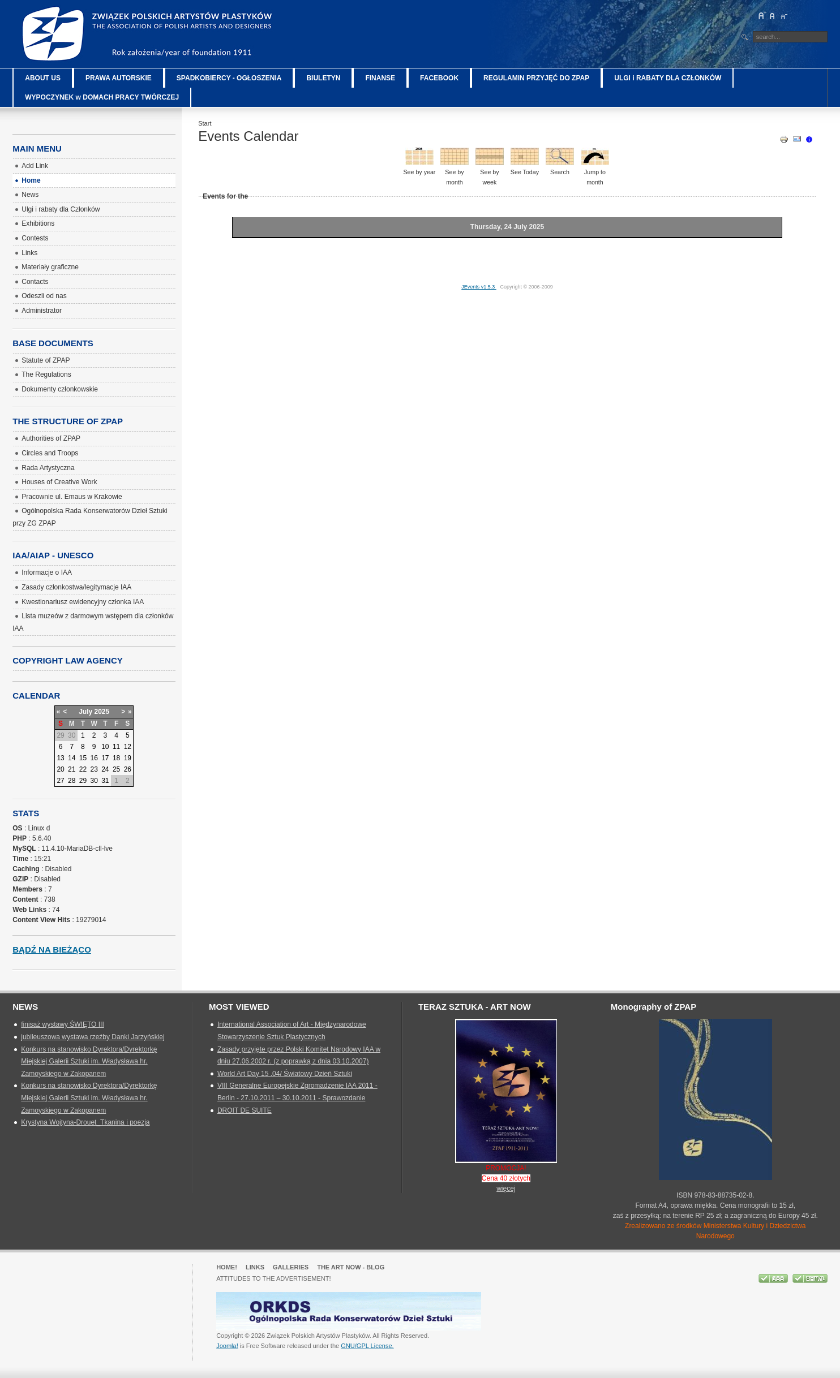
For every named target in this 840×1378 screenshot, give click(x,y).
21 (71, 769)
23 (93, 769)
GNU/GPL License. (367, 1345)
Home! (226, 1267)
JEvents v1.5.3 (478, 287)
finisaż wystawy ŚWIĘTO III (62, 1024)
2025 (102, 712)
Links (255, 1267)
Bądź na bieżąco (51, 949)
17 (105, 758)
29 (83, 781)
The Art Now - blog (350, 1267)
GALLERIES (290, 1267)
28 (71, 781)
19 (127, 758)
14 (71, 758)
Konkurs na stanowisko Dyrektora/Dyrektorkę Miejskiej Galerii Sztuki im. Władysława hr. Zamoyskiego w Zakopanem (89, 1061)
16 (93, 758)
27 (60, 781)
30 (93, 781)
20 (60, 769)
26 (127, 769)
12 (127, 747)
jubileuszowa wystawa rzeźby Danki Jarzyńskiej (92, 1037)
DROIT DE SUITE (244, 1110)
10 (105, 747)
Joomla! (227, 1345)
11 (116, 747)
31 (105, 781)
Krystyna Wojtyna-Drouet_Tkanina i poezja (85, 1122)
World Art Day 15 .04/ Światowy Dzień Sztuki (284, 1074)
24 (105, 769)
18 (116, 758)
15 (83, 758)
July (85, 712)
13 (60, 758)
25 (116, 769)
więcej (505, 1188)
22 (83, 769)
